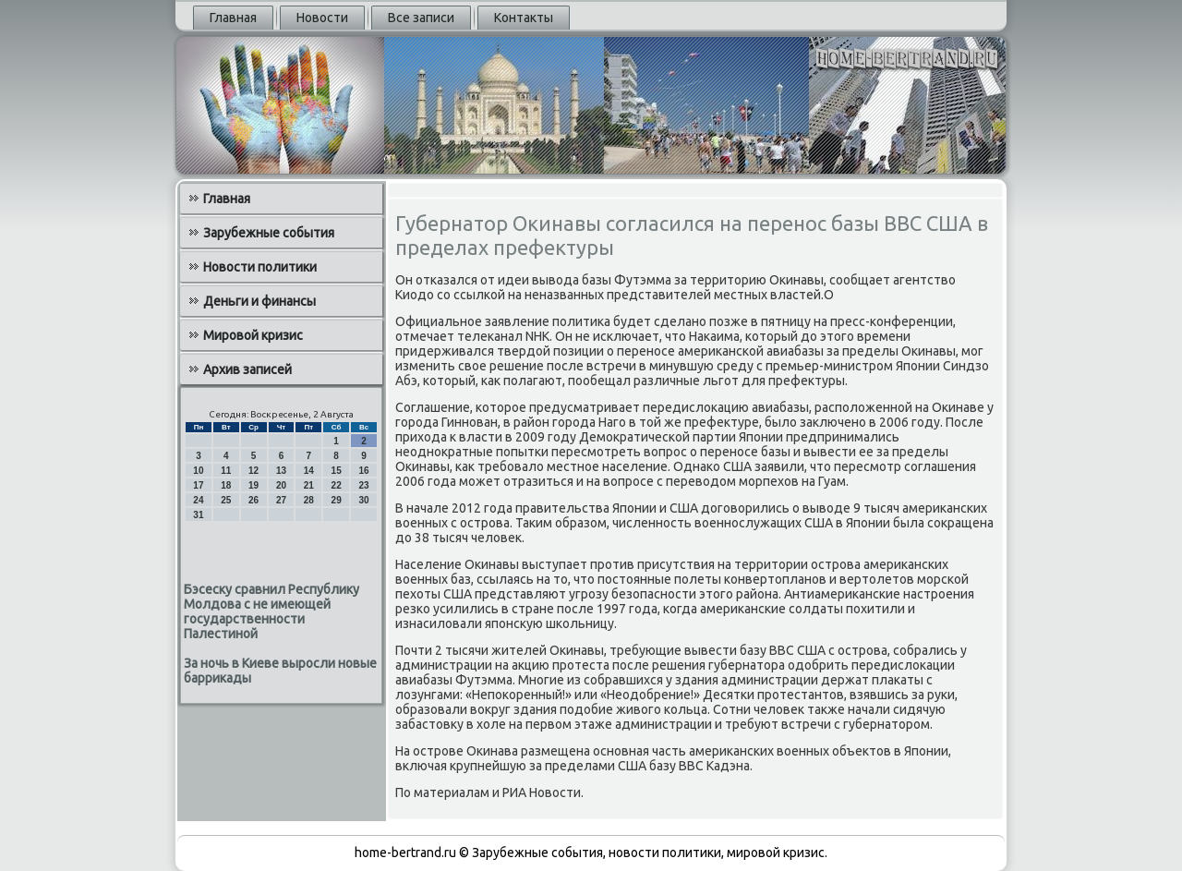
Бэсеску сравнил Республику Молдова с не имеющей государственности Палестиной (271, 611)
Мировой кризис (253, 335)
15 (337, 471)
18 (226, 485)
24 (198, 500)
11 (226, 471)
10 (198, 471)
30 (363, 500)
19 (253, 485)
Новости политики (260, 267)
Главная (233, 17)
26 (253, 500)
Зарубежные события (268, 232)
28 (309, 500)
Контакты (523, 17)
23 (363, 485)
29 (337, 500)
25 (226, 500)
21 (309, 485)
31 (198, 515)
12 (253, 471)
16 (363, 471)
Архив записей (247, 369)
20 (281, 485)
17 (198, 485)
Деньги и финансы (259, 301)
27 (281, 500)
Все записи (421, 17)
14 (309, 471)
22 (337, 485)
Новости (322, 17)
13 (281, 471)
